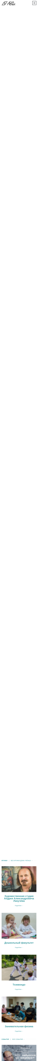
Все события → (18, 1039)
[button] (7, 849)
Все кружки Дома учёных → (22, 860)
